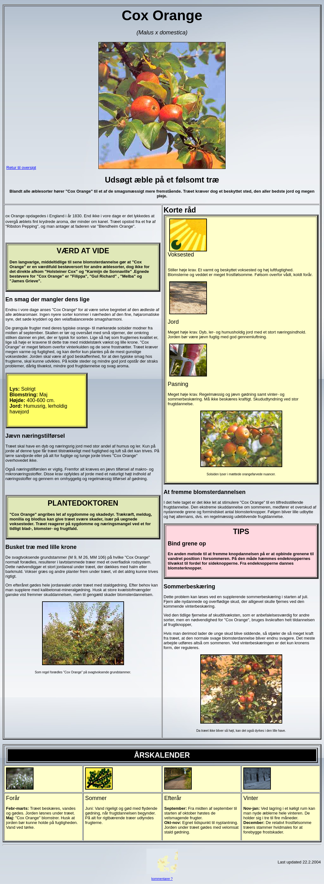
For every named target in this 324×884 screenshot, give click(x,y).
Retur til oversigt (21, 167)
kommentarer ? (161, 879)
